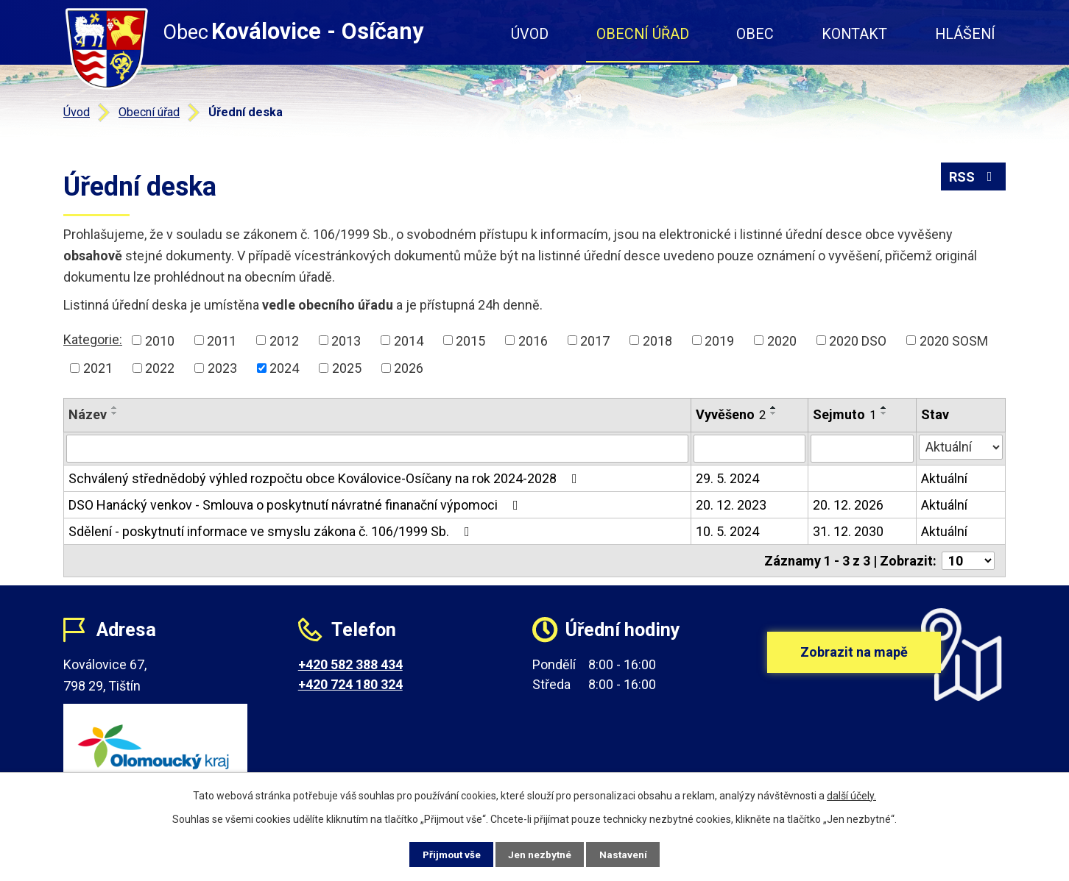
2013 (346, 340)
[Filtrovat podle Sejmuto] (862, 449)
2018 (657, 340)
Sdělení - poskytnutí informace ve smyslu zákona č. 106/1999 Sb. (272, 531)
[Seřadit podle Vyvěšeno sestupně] (774, 413)
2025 (346, 368)
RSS (973, 178)
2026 (408, 368)
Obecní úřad (642, 34)
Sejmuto (844, 414)
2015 (470, 340)
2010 (159, 340)
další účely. (851, 795)
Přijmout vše (445, 854)
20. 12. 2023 (731, 505)
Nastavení (630, 854)
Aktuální (944, 478)
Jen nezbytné (541, 854)
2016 (533, 340)
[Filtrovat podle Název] (377, 449)
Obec (755, 34)
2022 (159, 368)
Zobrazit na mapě (854, 658)
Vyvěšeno (731, 414)
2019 (719, 340)
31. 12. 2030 (848, 531)
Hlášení (965, 34)
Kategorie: (92, 339)
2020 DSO (857, 340)
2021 (98, 368)
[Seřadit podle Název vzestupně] (115, 407)
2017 (595, 340)
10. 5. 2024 (727, 531)
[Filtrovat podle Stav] (961, 447)
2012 (284, 340)
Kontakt (854, 34)
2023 (222, 368)
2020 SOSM (954, 340)
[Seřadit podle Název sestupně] (115, 413)
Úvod (529, 34)
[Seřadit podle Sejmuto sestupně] (884, 413)
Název (87, 414)
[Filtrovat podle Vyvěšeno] (749, 449)
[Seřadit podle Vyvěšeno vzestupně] (774, 407)
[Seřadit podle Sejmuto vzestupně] (884, 407)
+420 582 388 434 (350, 664)
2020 (782, 340)
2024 (284, 368)
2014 (408, 340)
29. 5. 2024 (727, 478)
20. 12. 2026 (848, 505)
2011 (221, 340)
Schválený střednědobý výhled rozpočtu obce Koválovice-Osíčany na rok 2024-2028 (325, 478)
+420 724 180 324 (350, 684)
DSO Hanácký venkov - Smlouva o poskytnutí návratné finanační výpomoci (296, 505)
